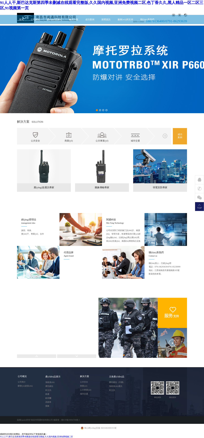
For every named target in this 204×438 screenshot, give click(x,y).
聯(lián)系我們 (147, 19)
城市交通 (84, 394)
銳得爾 (48, 398)
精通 (47, 394)
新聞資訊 (105, 19)
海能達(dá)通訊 (115, 386)
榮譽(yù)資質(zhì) (25, 386)
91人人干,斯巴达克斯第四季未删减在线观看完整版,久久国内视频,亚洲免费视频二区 (36, 437)
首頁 (21, 19)
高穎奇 (48, 402)
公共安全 (84, 382)
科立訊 (48, 390)
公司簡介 (22, 382)
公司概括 (35, 19)
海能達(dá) (50, 382)
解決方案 (73, 19)
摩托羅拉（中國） (117, 382)
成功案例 (89, 19)
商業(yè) (83, 386)
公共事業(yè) (85, 390)
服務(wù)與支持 (125, 19)
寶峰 (47, 406)
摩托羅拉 (49, 386)
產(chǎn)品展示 (54, 19)
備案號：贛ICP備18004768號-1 (66, 420)
